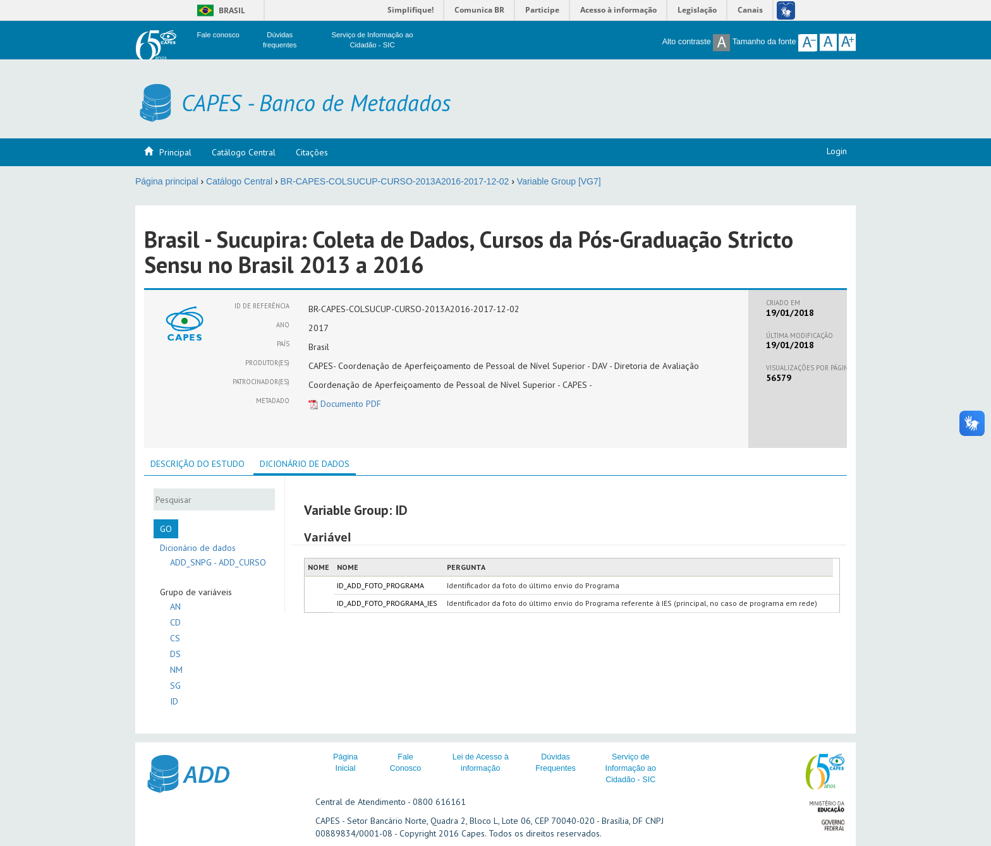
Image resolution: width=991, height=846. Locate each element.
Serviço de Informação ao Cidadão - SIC (630, 768)
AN (175, 606)
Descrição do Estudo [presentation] (197, 463)
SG (175, 685)
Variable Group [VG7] (559, 181)
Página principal (166, 181)
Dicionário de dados (198, 547)
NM (176, 669)
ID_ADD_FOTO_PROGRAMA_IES (387, 603)
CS (175, 638)
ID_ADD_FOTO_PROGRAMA (380, 585)
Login (837, 151)
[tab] (197, 463)
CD (175, 622)
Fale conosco (218, 35)
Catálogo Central (244, 152)
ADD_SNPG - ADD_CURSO (218, 562)
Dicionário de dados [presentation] (305, 463)
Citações (312, 152)
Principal (175, 152)
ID (174, 701)
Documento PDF (344, 403)
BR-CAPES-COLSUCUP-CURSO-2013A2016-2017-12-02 (395, 181)
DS (175, 654)
